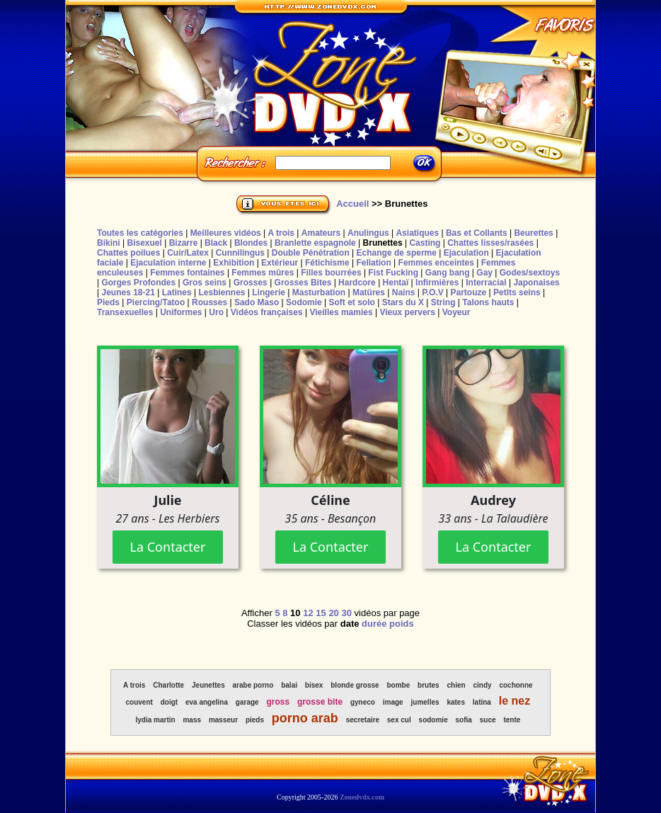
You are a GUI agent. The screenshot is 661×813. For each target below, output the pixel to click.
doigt (169, 702)
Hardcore (357, 283)
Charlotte (168, 685)
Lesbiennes (221, 292)
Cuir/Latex (188, 253)
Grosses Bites (303, 283)
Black (216, 243)
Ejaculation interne (168, 263)
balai (289, 685)
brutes (428, 685)
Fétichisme (327, 263)
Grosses (251, 283)
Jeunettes (208, 685)
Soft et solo (352, 302)
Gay (484, 273)
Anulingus (368, 233)
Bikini (108, 243)
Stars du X (403, 302)
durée (374, 623)
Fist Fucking (393, 273)
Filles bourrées (331, 273)
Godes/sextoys (530, 273)
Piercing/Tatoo (156, 302)
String (443, 302)
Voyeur (456, 312)
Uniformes (181, 312)
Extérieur (279, 263)
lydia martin (155, 720)
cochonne (515, 685)
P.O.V (432, 292)
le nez (514, 701)
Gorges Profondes (138, 283)
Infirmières (437, 283)
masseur (223, 720)
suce (488, 720)
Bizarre (183, 243)
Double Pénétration (311, 253)
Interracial (486, 283)
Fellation (373, 263)
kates (456, 702)
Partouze (468, 292)
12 (308, 613)
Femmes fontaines (187, 273)
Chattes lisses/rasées (490, 243)
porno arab (305, 718)
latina (482, 702)
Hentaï (396, 283)
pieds (255, 720)
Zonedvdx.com (362, 797)
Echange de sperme (397, 253)
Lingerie (268, 292)
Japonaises (536, 283)
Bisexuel (144, 243)
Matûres (368, 292)
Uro (216, 312)
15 (321, 613)
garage (247, 702)
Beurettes (533, 233)
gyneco (362, 702)
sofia (464, 720)
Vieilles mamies (340, 312)
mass (192, 720)
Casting (424, 243)
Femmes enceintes (436, 263)
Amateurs (320, 233)
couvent (139, 702)
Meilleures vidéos (225, 233)
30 (346, 613)
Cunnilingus (240, 253)
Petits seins (517, 292)
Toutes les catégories (140, 233)
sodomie (433, 720)
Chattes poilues (128, 253)
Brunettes (383, 243)
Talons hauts (488, 302)
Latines (177, 292)
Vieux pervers (407, 312)
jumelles (425, 702)
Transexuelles (125, 312)
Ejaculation (466, 253)
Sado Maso (256, 302)
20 (333, 613)
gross (278, 702)
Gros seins (204, 283)
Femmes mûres (262, 273)
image (393, 702)
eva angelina (206, 702)
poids (401, 623)
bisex (314, 685)
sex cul (399, 720)
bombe (398, 685)
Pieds (108, 302)
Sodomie (304, 302)
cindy (482, 685)
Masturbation (318, 292)
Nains (403, 292)
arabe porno (253, 685)
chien (456, 685)
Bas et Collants (476, 233)
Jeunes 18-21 (127, 292)
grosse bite (320, 702)
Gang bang (447, 273)
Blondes (251, 243)
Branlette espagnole (315, 243)
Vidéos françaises (267, 312)
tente (511, 720)
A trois (281, 233)
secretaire (362, 720)
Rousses (209, 302)
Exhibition (233, 263)
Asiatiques (417, 233)
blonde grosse (354, 685)
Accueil (352, 203)
